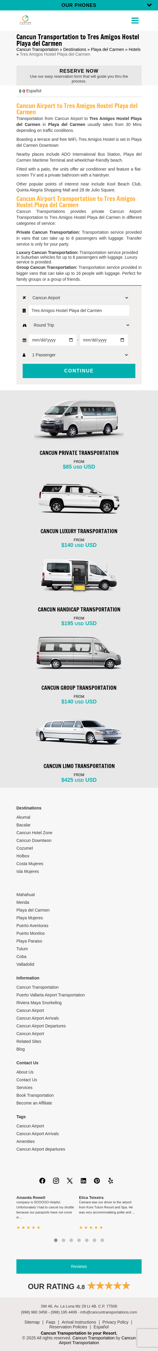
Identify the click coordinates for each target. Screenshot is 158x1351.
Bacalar (23, 825)
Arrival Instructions (79, 1322)
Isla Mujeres (27, 871)
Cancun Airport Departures (41, 1026)
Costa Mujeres (29, 863)
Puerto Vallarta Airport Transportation (50, 995)
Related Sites (28, 1041)
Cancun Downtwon (34, 840)
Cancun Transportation (37, 49)
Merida (22, 902)
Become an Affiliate (34, 1103)
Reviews (79, 1266)
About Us (25, 1072)
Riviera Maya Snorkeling (39, 1002)
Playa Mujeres (29, 917)
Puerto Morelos (30, 933)
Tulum (22, 948)
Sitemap (32, 1322)
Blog (20, 1049)
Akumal (23, 817)
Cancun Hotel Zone (34, 832)
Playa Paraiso (29, 941)
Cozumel (24, 848)
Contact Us (26, 1079)
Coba (21, 956)
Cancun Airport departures (40, 1149)
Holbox (23, 856)
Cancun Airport (30, 1010)
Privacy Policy (115, 1322)
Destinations (74, 49)
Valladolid (25, 964)
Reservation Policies (68, 1327)
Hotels (135, 49)
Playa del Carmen (107, 49)
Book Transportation (35, 1095)
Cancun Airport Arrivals (37, 1018)
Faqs (50, 1322)
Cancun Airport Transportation (97, 1340)
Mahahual (25, 894)
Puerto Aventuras (32, 925)
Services (24, 1087)
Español (101, 1327)
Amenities (25, 1141)
